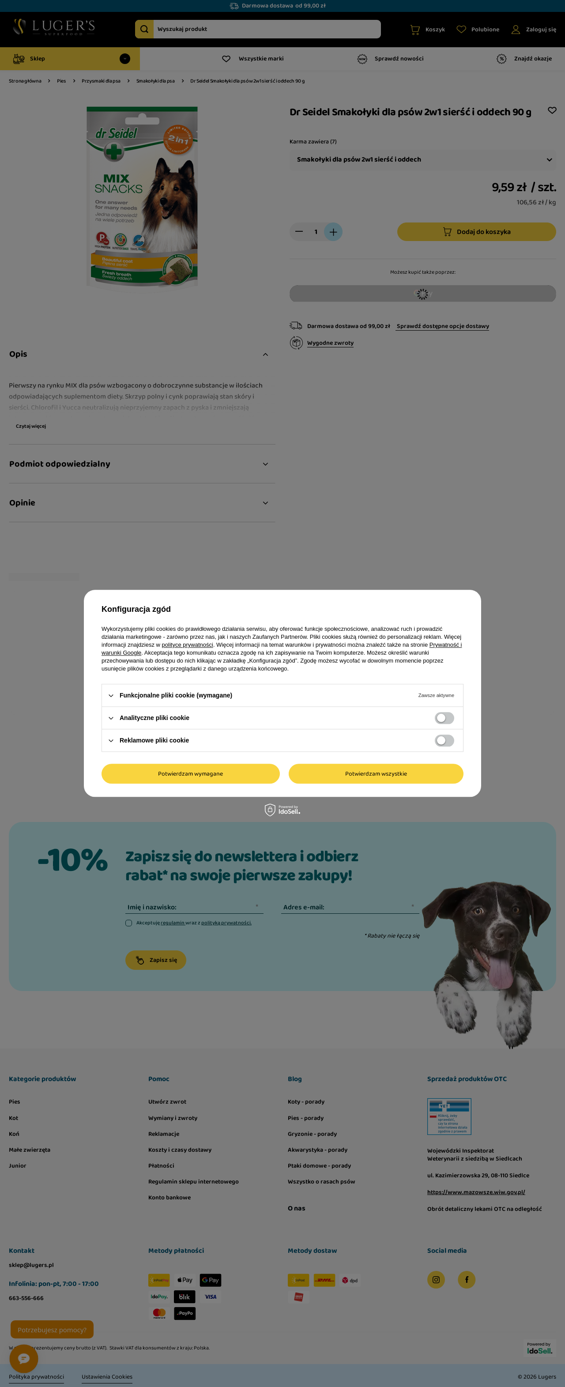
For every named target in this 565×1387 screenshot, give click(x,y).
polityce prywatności (187, 644)
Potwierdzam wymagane (190, 774)
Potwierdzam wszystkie (376, 774)
